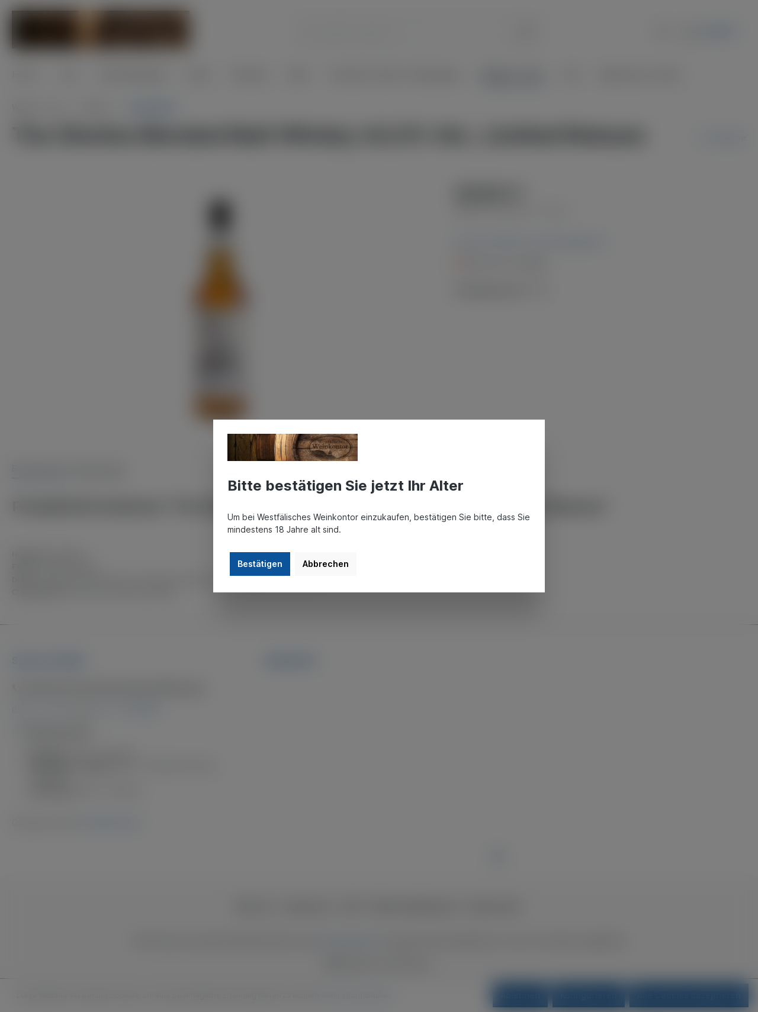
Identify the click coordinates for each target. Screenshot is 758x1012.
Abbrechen (326, 564)
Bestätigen (259, 564)
